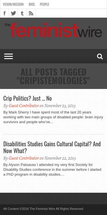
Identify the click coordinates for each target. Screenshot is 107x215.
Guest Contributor (24, 106)
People (44, 4)
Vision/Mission (13, 4)
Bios (32, 4)
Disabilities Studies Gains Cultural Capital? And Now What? (52, 147)
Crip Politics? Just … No (27, 98)
